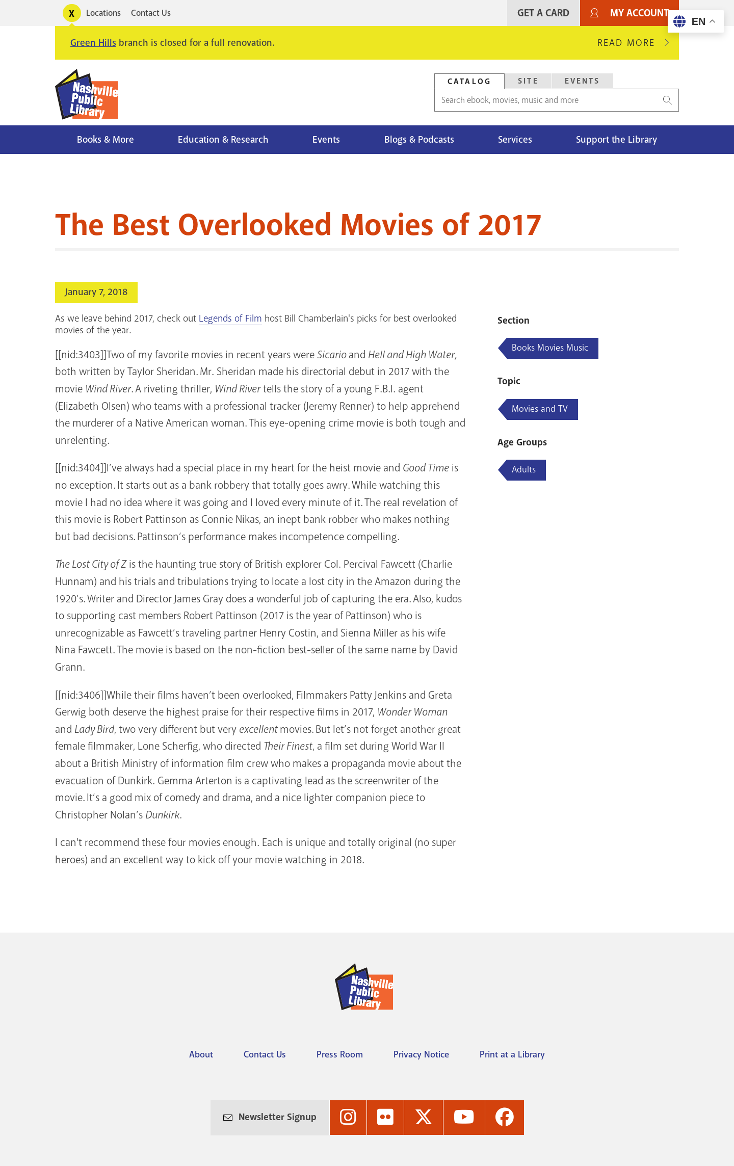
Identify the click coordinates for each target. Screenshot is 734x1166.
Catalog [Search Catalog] (469, 81)
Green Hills (93, 43)
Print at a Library (512, 1054)
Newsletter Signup (278, 1117)
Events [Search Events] (582, 81)
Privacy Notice (421, 1054)
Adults (524, 469)
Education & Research (223, 140)
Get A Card (543, 13)
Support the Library (616, 140)
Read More (630, 43)
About (201, 1054)
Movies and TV (540, 408)
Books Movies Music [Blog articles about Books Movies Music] (550, 347)
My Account (639, 13)
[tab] (469, 81)
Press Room (340, 1054)
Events (326, 140)
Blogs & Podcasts (419, 140)
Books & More (105, 140)
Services (515, 140)
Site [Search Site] (528, 81)
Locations (103, 13)
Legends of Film (230, 318)
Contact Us (151, 13)
